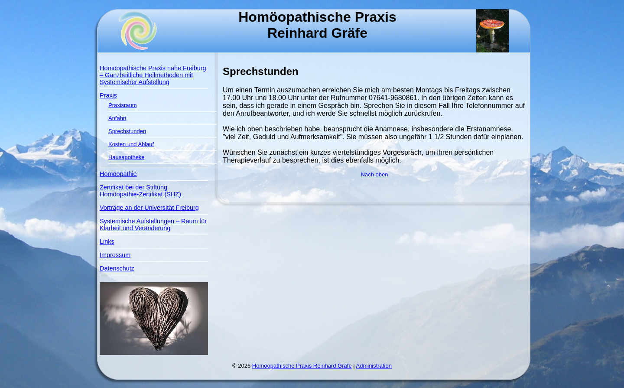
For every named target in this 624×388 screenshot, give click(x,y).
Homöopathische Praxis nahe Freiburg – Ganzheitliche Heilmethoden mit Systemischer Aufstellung (153, 75)
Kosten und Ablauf (131, 144)
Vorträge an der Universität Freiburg (149, 207)
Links (107, 241)
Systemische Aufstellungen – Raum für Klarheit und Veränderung (153, 224)
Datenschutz (117, 268)
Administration (374, 365)
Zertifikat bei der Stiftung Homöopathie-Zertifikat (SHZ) (140, 191)
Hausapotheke (126, 157)
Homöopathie (118, 173)
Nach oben (374, 174)
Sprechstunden (127, 131)
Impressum (115, 254)
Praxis (108, 95)
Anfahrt (117, 118)
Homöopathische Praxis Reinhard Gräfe (302, 365)
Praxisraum (122, 105)
